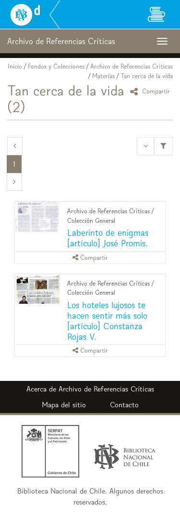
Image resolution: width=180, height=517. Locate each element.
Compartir (151, 91)
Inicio (15, 66)
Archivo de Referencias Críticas (131, 66)
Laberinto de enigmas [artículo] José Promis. (107, 238)
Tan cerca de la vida (146, 76)
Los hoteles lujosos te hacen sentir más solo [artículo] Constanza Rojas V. (107, 320)
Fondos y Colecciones (56, 66)
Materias (103, 76)
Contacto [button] (124, 404)
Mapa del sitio (64, 404)
